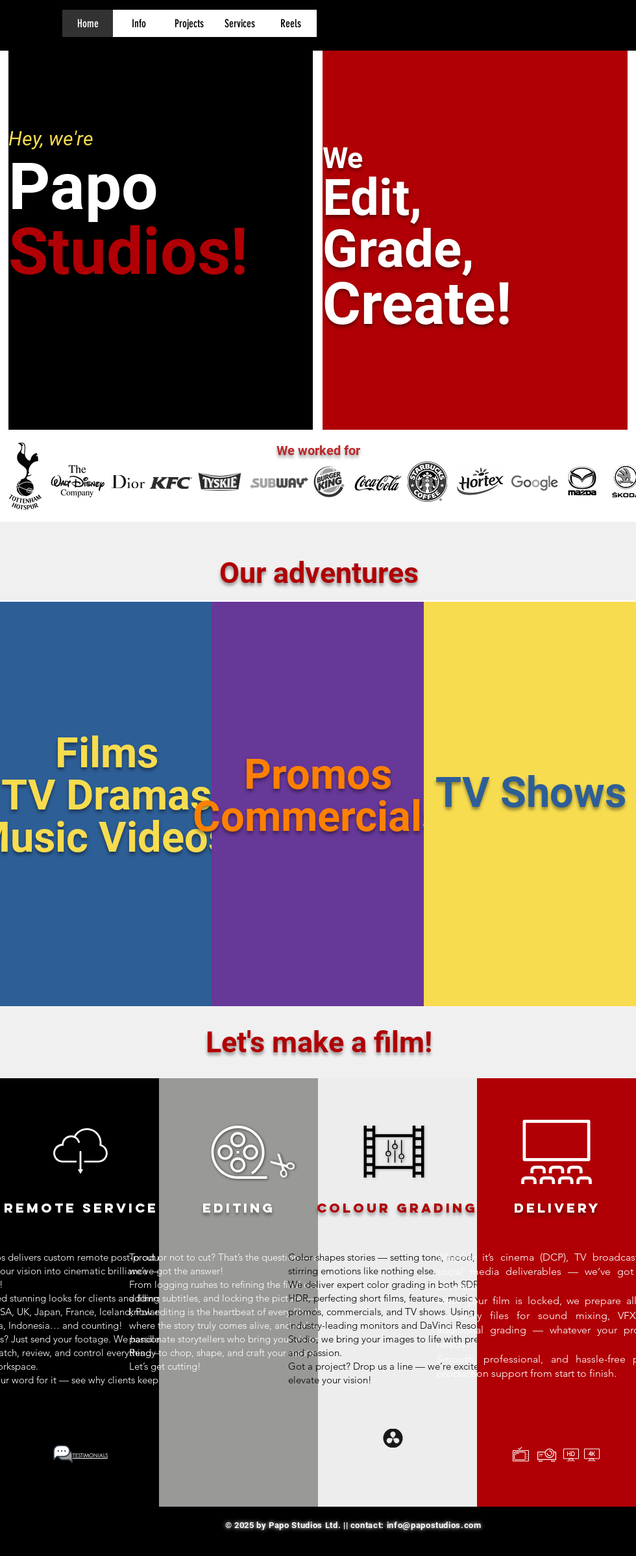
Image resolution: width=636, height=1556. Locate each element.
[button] (138, 23)
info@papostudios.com (434, 1525)
